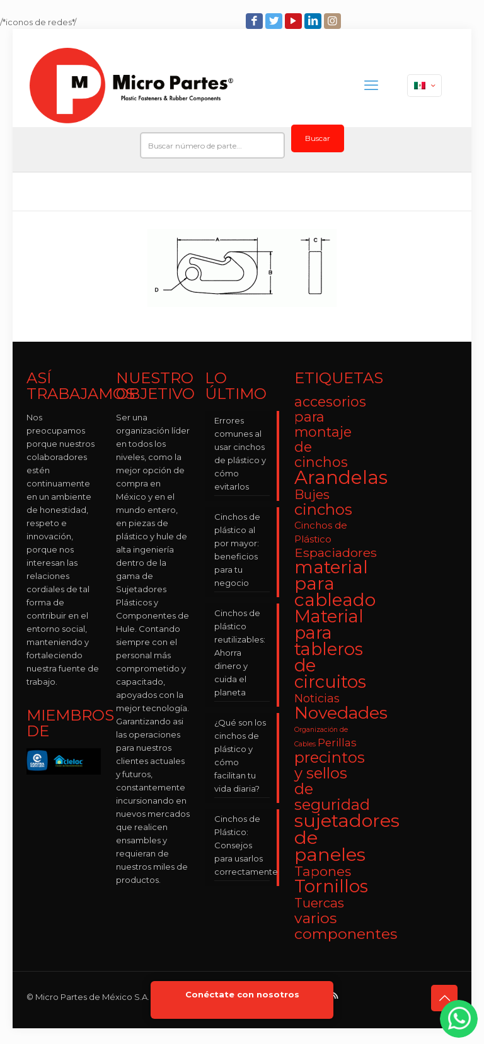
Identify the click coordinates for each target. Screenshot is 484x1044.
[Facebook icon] (255, 21)
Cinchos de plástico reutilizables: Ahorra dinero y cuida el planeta (239, 652)
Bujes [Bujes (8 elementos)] (312, 494)
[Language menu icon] (424, 85)
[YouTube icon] (294, 21)
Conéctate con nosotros (242, 995)
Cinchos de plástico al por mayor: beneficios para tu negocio (237, 550)
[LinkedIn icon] (314, 21)
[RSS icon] (335, 995)
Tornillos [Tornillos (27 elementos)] (331, 886)
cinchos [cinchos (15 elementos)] (323, 509)
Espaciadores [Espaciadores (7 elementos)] (335, 552)
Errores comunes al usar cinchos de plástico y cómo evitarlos (240, 453)
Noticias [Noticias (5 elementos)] (317, 698)
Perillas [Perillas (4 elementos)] (337, 742)
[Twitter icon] (275, 21)
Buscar (317, 138)
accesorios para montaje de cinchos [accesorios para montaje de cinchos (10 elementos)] (330, 431)
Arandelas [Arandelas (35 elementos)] (341, 477)
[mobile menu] (371, 85)
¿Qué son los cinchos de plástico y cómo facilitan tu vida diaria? (240, 755)
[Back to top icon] (444, 998)
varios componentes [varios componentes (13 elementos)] (345, 926)
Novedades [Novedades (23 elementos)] (341, 712)
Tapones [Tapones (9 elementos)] (322, 871)
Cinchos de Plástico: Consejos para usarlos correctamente (242, 845)
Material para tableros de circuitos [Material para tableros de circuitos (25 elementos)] (330, 649)
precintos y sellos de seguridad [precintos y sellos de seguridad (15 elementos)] (332, 781)
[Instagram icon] (333, 21)
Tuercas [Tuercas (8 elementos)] (319, 903)
